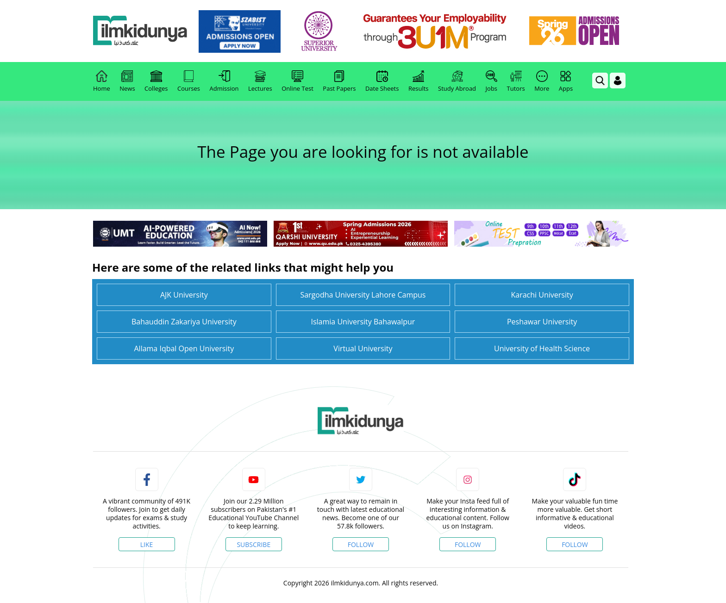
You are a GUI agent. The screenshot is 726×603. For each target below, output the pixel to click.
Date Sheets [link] (382, 81)
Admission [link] (224, 81)
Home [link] (101, 81)
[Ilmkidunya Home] (144, 31)
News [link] (127, 81)
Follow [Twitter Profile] (361, 544)
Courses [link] (188, 81)
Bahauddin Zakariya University (184, 322)
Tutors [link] (516, 81)
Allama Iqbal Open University (184, 348)
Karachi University (542, 295)
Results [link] (418, 81)
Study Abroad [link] (457, 81)
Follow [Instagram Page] (468, 544)
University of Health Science (542, 348)
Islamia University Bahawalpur (363, 322)
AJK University (184, 295)
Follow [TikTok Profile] (575, 544)
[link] (243, 31)
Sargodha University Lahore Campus (363, 295)
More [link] (541, 81)
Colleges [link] (156, 81)
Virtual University (362, 348)
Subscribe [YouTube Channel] (253, 544)
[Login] (618, 80)
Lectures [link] (260, 81)
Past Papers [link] (339, 81)
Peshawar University (542, 322)
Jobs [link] (491, 81)
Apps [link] (566, 81)
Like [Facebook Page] (146, 544)
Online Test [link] (297, 81)
